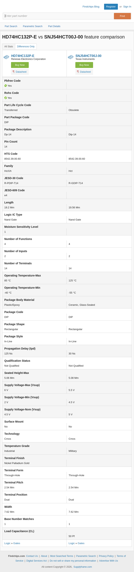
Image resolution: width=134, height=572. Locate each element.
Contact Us (32, 556)
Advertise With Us (108, 560)
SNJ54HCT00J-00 (89, 56)
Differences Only (25, 46)
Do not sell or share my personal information (73, 560)
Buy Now (20, 65)
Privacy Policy (106, 556)
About (44, 556)
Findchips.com (6, 6)
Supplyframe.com (83, 567)
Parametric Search (86, 556)
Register (111, 6)
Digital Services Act (36, 560)
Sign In (127, 6)
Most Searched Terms (61, 556)
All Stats (8, 46)
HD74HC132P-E (22, 56)
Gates (16, 543)
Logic (7, 543)
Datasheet (20, 71)
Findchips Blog (91, 6)
